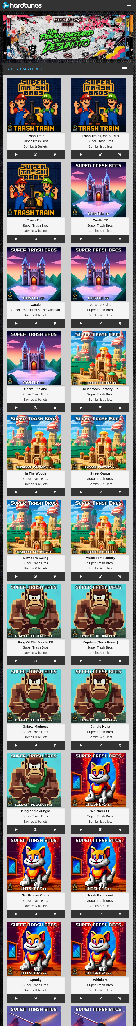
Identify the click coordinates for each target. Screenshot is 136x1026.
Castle (36, 304)
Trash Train (35, 136)
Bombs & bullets (100, 146)
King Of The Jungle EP (36, 642)
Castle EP (100, 220)
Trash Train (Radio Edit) (100, 136)
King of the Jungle (35, 811)
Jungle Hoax (100, 726)
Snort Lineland (35, 389)
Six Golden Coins (35, 895)
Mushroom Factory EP (100, 389)
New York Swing (35, 558)
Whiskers (100, 980)
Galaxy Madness (36, 726)
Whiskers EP (100, 811)
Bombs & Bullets (35, 146)
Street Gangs (100, 473)
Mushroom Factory (100, 558)
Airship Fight (100, 304)
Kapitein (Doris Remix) (100, 642)
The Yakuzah (50, 310)
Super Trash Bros (35, 141)
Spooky (35, 980)
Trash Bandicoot (100, 895)
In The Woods (35, 473)
